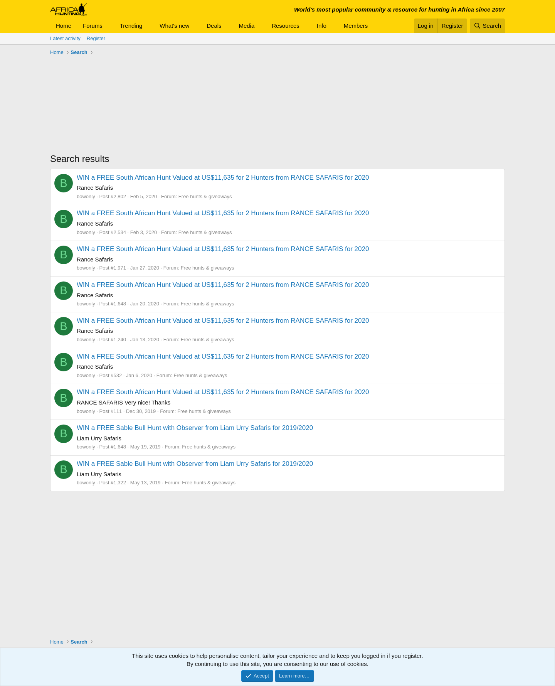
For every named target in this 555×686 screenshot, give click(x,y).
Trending (131, 25)
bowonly (86, 196)
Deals (214, 25)
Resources (285, 25)
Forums (93, 25)
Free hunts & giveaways (205, 196)
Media (246, 25)
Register (96, 38)
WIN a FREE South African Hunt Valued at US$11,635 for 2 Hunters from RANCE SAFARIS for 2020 (223, 177)
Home (63, 25)
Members (356, 25)
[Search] (487, 26)
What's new (174, 25)
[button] (108, 26)
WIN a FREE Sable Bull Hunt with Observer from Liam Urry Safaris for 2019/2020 (195, 427)
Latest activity (65, 38)
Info (321, 25)
